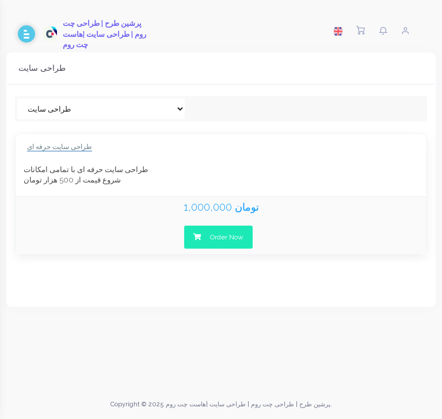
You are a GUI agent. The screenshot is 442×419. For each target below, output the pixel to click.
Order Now (218, 237)
